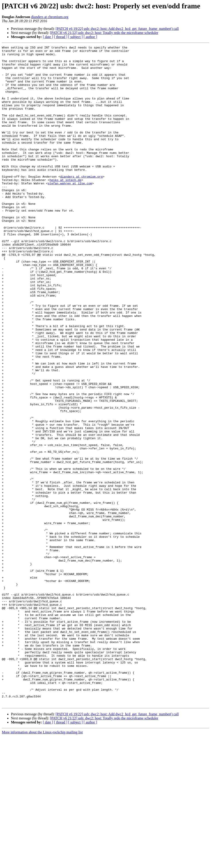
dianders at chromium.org (49, 17)
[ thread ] (60, 37)
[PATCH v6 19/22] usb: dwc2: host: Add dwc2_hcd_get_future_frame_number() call (117, 29)
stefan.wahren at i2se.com (70, 211)
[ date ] (48, 37)
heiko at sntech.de (65, 207)
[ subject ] (75, 37)
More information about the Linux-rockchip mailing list (42, 864)
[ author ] (90, 37)
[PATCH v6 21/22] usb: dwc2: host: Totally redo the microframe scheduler (104, 33)
